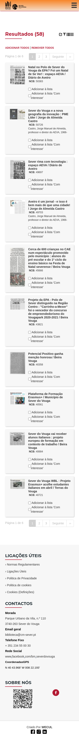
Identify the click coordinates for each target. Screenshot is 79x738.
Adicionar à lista (41, 89)
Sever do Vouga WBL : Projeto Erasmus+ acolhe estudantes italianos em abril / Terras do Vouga (49, 486)
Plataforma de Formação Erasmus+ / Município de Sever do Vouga (45, 397)
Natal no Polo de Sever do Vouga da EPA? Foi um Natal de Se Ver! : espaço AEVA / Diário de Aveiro (48, 72)
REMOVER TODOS (43, 47)
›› (70, 56)
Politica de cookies (19, 585)
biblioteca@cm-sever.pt (20, 634)
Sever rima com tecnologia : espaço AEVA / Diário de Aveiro (48, 165)
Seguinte (58, 56)
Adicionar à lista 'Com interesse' (45, 96)
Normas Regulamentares (23, 564)
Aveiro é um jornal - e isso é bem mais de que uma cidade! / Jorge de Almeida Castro (49, 205)
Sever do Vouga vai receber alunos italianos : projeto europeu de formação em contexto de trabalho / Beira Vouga (47, 440)
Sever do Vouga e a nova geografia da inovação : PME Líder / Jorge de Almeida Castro (48, 116)
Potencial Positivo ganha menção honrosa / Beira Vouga (45, 357)
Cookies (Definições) (20, 592)
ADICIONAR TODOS (17, 47)
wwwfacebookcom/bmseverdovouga (30, 656)
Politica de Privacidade (22, 578)
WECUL (47, 727)
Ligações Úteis (16, 571)
